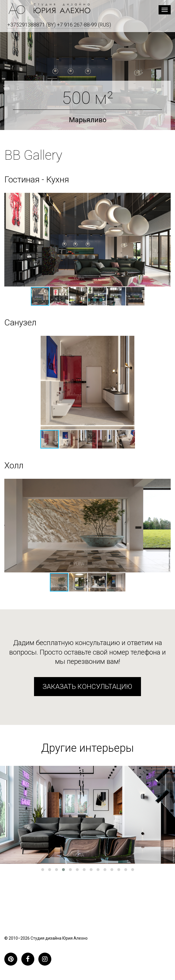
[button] (59, 296)
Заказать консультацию (87, 687)
